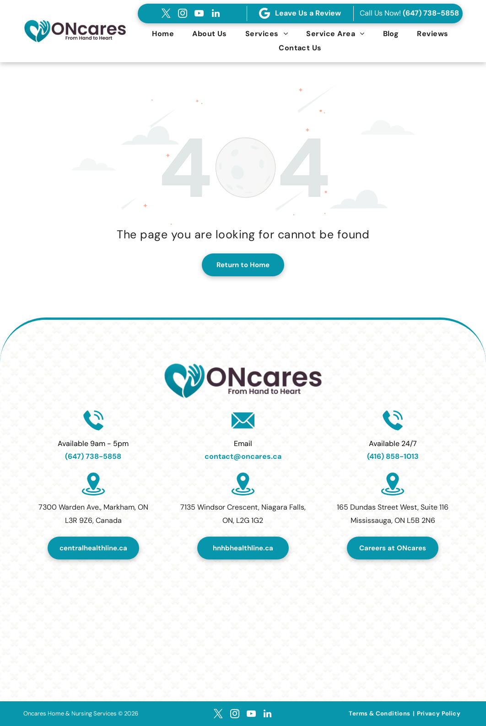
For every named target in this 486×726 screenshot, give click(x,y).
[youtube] (199, 13)
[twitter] (166, 13)
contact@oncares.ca (243, 456)
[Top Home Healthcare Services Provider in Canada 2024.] (243, 614)
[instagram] (182, 13)
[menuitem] (163, 34)
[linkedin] (215, 13)
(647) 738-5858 (431, 13)
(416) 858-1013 (393, 456)
